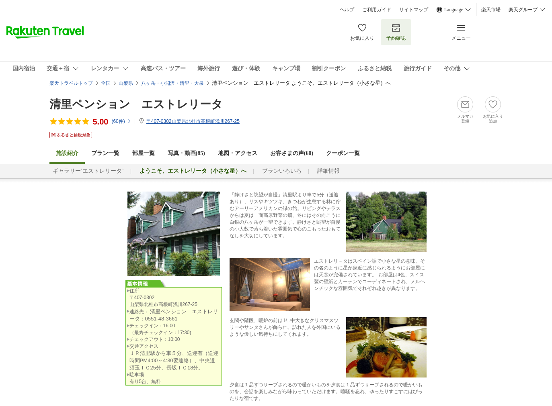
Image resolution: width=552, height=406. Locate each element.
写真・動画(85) (186, 153)
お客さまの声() (291, 153)
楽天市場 (491, 9)
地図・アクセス (237, 153)
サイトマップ (413, 9)
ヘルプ (347, 9)
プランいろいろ (282, 171)
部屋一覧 (143, 153)
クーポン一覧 (343, 153)
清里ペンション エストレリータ (136, 104)
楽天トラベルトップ (71, 83)
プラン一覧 (105, 153)
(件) (121, 121)
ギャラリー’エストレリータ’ (88, 171)
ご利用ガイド (376, 9)
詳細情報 (328, 171)
